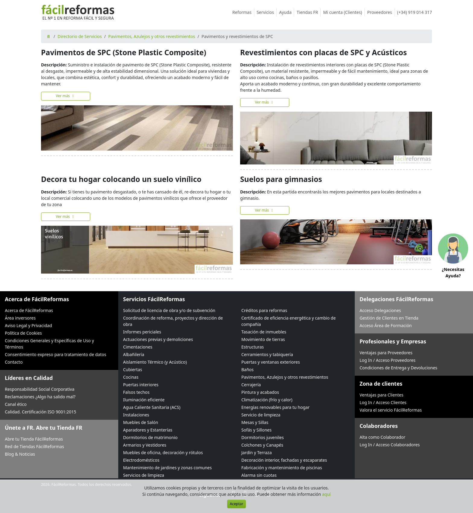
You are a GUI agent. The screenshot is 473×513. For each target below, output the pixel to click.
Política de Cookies (23, 333)
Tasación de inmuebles (263, 332)
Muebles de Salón (140, 422)
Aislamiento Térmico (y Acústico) (155, 362)
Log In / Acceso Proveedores (387, 360)
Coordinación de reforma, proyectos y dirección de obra (173, 321)
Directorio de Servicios (80, 36)
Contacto (14, 362)
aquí (326, 494)
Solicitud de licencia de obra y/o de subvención (169, 310)
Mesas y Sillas (254, 422)
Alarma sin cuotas (259, 475)
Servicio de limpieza (260, 415)
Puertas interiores (140, 384)
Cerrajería (251, 384)
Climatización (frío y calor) (266, 400)
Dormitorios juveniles (262, 437)
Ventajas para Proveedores (386, 352)
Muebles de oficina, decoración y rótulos (163, 452)
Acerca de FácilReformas (29, 310)
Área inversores (20, 318)
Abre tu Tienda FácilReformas (34, 439)
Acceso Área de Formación (386, 325)
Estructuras (252, 347)
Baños (247, 369)
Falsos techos (136, 392)
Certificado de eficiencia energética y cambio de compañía (288, 321)
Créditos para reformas (264, 310)
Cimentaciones (137, 347)
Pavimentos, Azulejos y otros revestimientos (151, 36)
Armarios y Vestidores (144, 445)
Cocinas (130, 377)
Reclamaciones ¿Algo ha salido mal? (40, 397)
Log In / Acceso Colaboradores (390, 445)
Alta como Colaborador (382, 437)
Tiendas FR (309, 12)
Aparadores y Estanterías (147, 430)
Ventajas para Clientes (381, 395)
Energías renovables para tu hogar (275, 407)
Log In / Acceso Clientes (383, 402)
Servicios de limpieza (143, 475)
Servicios (267, 12)
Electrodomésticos (141, 460)
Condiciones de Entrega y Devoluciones (398, 368)
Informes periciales (142, 332)
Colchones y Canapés (262, 445)
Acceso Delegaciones (380, 310)
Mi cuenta (344, 12)
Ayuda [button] (286, 12)
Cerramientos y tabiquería (267, 354)
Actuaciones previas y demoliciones (158, 339)
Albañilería (133, 354)
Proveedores (381, 12)
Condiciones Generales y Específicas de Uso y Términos (49, 344)
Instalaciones (136, 415)
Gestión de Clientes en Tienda (389, 318)
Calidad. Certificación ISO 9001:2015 (40, 412)
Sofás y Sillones (256, 430)
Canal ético (16, 404)
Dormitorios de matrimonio (150, 437)
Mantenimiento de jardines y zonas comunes (167, 467)
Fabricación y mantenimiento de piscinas (281, 467)
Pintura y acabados (260, 392)
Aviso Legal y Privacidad (28, 325)
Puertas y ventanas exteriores (270, 362)
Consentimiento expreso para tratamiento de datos (55, 354)
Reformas (243, 12)
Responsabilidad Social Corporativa (40, 389)
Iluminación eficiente (143, 400)
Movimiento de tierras (263, 339)
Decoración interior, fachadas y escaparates (284, 460)
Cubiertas (132, 369)
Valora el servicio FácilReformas (391, 410)
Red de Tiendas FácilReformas (34, 446)
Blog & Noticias (20, 454)
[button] (453, 257)
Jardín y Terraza (256, 452)
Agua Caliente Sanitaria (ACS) (151, 407)
